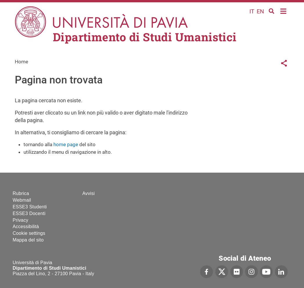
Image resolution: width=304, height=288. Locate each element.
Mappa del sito (28, 239)
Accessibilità (26, 226)
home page (65, 144)
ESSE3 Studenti (30, 206)
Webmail (22, 200)
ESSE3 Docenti (29, 213)
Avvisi (88, 193)
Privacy (20, 220)
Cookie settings (29, 233)
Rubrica (21, 193)
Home (283, 10)
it (251, 11)
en (260, 11)
